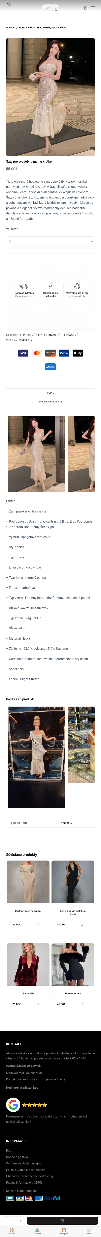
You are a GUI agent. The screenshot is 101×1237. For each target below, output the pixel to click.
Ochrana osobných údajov (23, 1163)
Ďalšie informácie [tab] (50, 401)
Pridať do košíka (62, 1221)
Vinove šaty (28, 993)
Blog (9, 1150)
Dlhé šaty (66, 823)
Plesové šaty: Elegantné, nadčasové (50, 335)
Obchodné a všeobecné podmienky (30, 1176)
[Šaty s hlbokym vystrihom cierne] (73, 882)
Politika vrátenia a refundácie (25, 1170)
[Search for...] (47, 8)
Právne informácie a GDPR (24, 1182)
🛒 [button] (37, 924)
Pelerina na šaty (73, 993)
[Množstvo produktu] (14, 1220)
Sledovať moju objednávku (24, 1073)
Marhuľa (25, 340)
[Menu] (93, 8)
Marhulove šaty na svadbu (28, 911)
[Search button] (56, 10)
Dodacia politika (17, 1157)
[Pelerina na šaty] (73, 964)
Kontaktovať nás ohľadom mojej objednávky (35, 1079)
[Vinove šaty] (28, 964)
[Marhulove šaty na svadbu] (28, 882)
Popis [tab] (50, 392)
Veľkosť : (12, 229)
